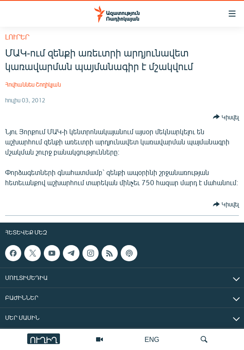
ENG (152, 339)
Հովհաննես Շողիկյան (33, 84)
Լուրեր (17, 37)
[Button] (226, 117)
